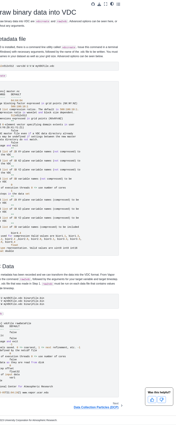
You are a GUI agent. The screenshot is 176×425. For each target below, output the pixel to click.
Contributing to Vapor (12, 178)
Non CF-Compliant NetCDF (15, 71)
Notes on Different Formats (17, 134)
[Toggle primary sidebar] (41, 4)
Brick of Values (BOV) (21, 92)
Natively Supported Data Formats (17, 49)
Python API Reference (10, 153)
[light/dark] (164, 4)
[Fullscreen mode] (157, 4)
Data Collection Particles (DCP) (18, 115)
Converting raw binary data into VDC (22, 103)
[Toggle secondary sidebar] (170, 4)
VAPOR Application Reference (15, 144)
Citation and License (15, 186)
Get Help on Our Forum (13, 168)
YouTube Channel (14, 161)
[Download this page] (151, 4)
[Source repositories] (145, 4)
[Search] (17, 24)
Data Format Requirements (12, 40)
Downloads (10, 33)
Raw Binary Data (16, 82)
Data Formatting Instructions (16, 59)
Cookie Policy (11, 191)
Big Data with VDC (14, 125)
